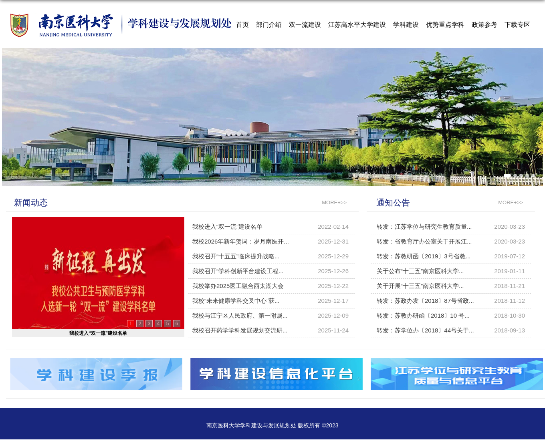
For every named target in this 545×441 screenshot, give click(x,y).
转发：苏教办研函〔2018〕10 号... (423, 315)
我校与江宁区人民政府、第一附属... (240, 315)
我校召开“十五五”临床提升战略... (236, 256)
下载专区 (517, 24)
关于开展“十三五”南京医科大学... (420, 285)
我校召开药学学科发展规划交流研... (240, 330)
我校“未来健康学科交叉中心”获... (236, 300)
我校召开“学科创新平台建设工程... (238, 271)
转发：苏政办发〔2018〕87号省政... (425, 300)
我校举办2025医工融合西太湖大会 (238, 285)
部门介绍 (269, 24)
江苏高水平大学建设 (357, 24)
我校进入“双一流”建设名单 (98, 333)
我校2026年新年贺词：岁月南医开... (240, 241)
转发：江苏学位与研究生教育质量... (424, 226)
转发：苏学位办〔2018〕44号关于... (425, 330)
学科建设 (406, 24)
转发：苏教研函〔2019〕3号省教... (423, 256)
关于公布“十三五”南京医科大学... (420, 271)
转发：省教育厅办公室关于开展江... (424, 241)
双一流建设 (305, 24)
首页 (242, 24)
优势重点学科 (445, 24)
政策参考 (484, 24)
